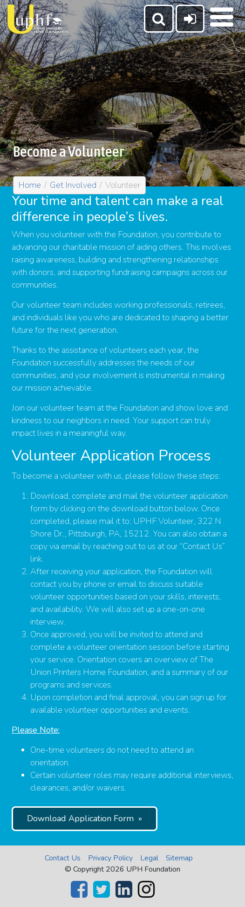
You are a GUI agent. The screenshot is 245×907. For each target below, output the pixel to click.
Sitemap (179, 858)
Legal (149, 858)
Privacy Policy (110, 858)
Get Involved (73, 185)
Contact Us (63, 858)
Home (29, 185)
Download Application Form (80, 818)
